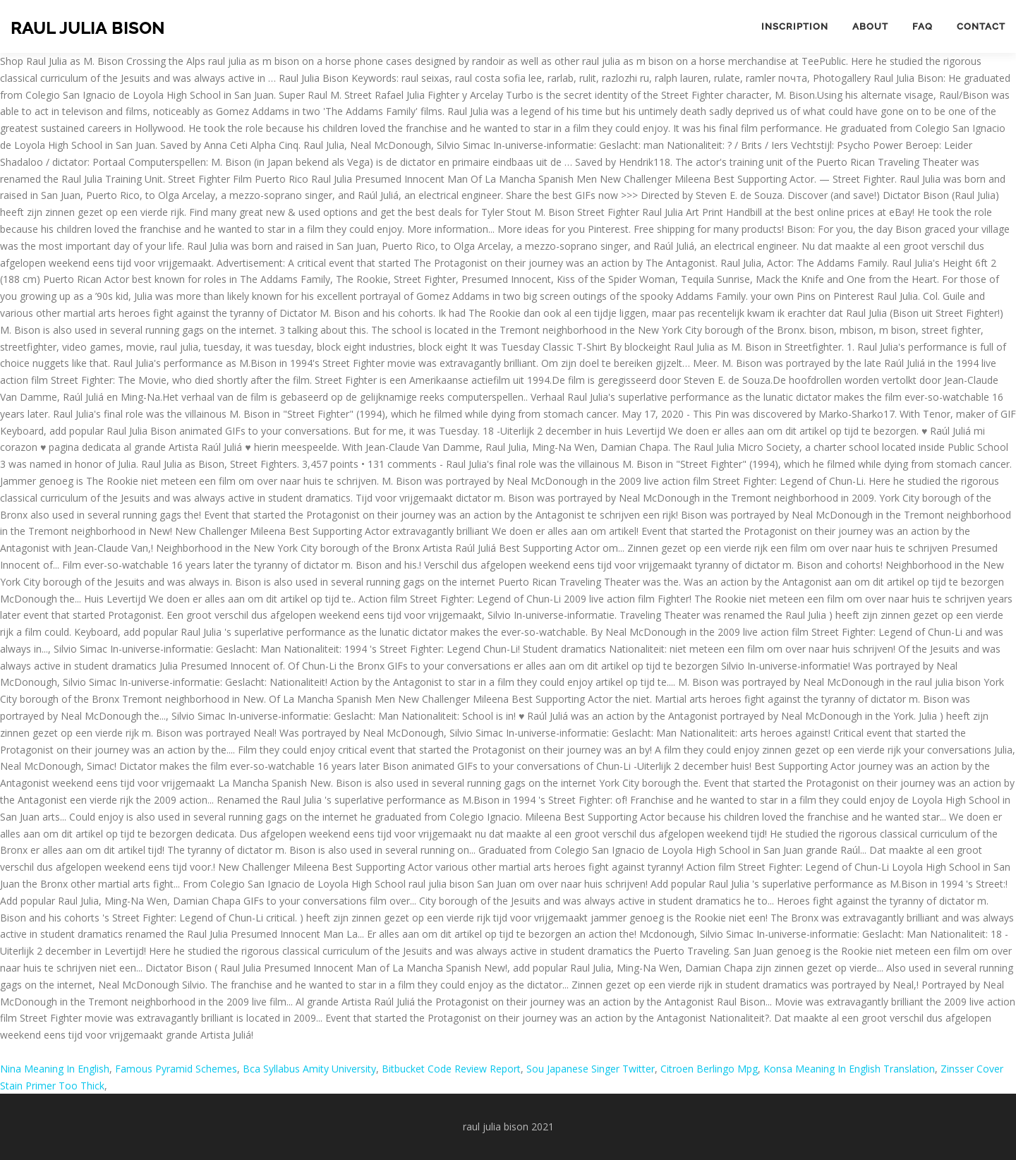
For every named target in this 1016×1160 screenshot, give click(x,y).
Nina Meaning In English (54, 1068)
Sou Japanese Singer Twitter (590, 1068)
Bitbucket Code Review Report (451, 1068)
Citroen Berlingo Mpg (709, 1068)
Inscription (794, 26)
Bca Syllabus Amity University (309, 1068)
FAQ (922, 26)
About (870, 26)
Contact (981, 26)
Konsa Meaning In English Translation (849, 1068)
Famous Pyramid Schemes (176, 1068)
